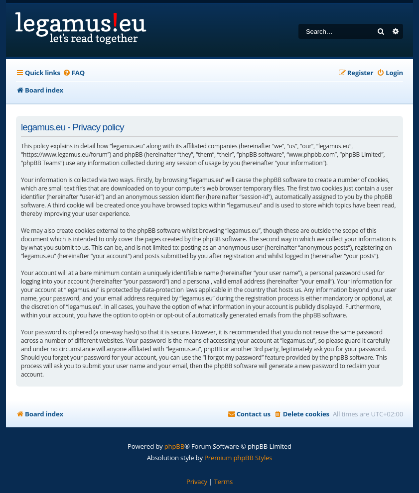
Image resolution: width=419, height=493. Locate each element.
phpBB (174, 446)
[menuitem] (74, 73)
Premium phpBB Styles (238, 457)
